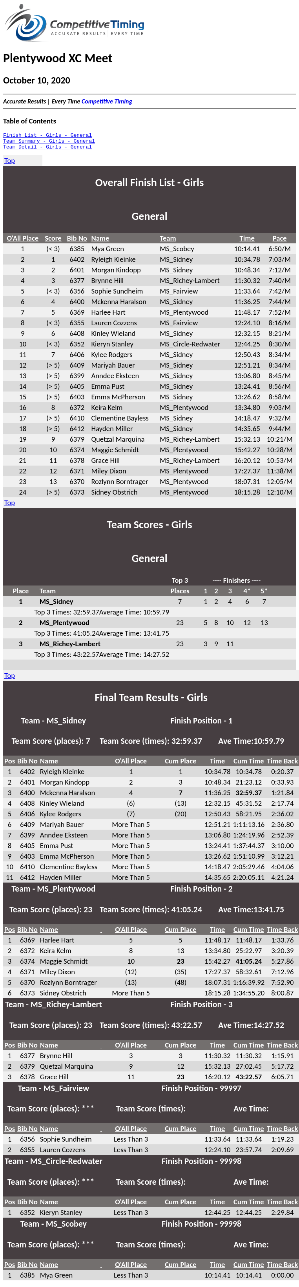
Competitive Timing (107, 101)
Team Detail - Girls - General (47, 150)
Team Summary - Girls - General (49, 143)
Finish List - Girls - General (47, 136)
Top (9, 164)
